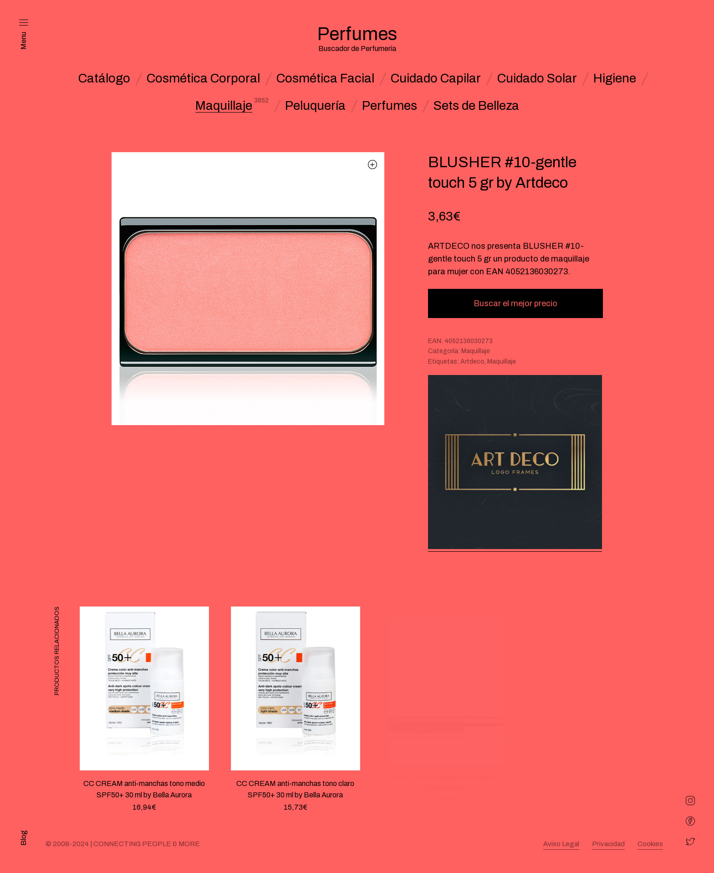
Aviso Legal (561, 843)
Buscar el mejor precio (515, 303)
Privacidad (608, 843)
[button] (372, 164)
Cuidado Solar (537, 78)
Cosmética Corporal (203, 78)
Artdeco (472, 361)
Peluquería (315, 106)
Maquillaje (223, 106)
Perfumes (389, 106)
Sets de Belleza (476, 106)
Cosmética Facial (325, 78)
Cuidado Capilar (436, 78)
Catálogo (104, 78)
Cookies (650, 843)
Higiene (614, 78)
